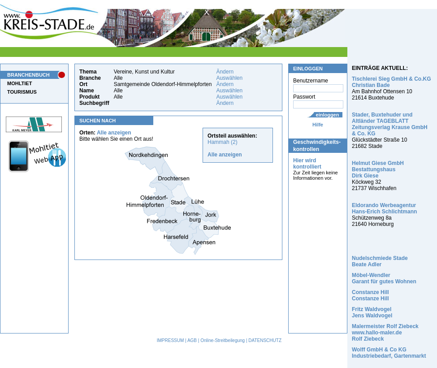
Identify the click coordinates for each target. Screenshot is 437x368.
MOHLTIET (19, 83)
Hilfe (317, 124)
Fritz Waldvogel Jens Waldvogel (372, 312)
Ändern (225, 72)
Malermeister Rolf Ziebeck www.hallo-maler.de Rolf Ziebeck (385, 332)
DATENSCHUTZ (264, 340)
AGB (192, 340)
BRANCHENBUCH (28, 75)
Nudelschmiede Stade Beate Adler (380, 261)
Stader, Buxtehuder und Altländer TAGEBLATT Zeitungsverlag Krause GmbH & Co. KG (390, 124)
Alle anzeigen (114, 133)
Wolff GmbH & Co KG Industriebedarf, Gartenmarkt (389, 352)
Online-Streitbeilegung (222, 340)
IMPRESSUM (170, 340)
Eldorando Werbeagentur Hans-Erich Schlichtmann (384, 208)
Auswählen (229, 78)
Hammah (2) (223, 142)
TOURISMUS (22, 92)
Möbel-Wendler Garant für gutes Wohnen (384, 278)
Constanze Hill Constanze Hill (370, 295)
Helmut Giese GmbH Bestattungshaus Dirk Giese (378, 169)
